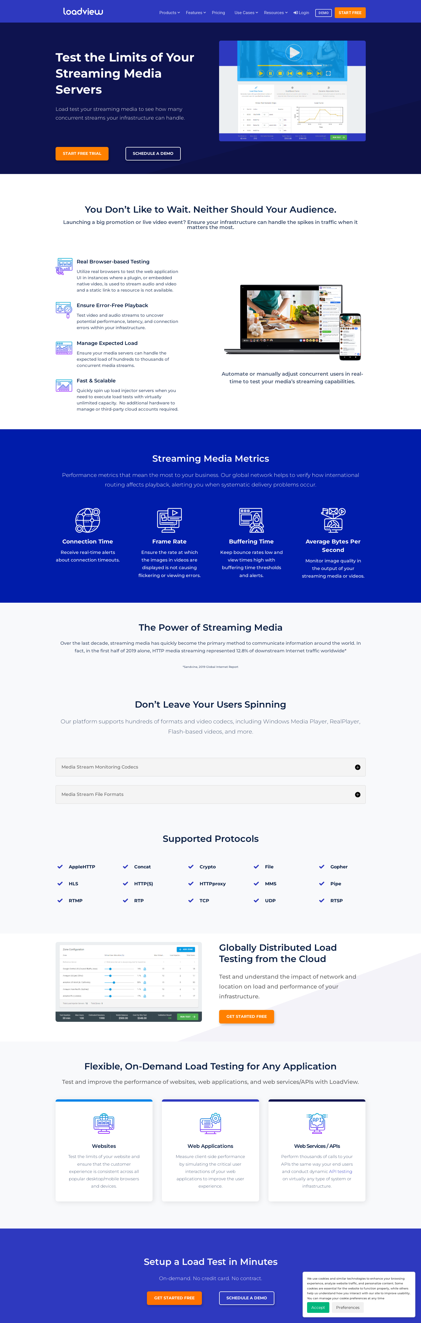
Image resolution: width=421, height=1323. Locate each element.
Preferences (348, 1307)
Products (167, 12)
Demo (324, 13)
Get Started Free (246, 1016)
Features (194, 12)
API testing (340, 1171)
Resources (274, 12)
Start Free (350, 12)
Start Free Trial (82, 153)
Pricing (218, 12)
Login (301, 12)
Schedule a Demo (153, 153)
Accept (318, 1307)
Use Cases (245, 12)
